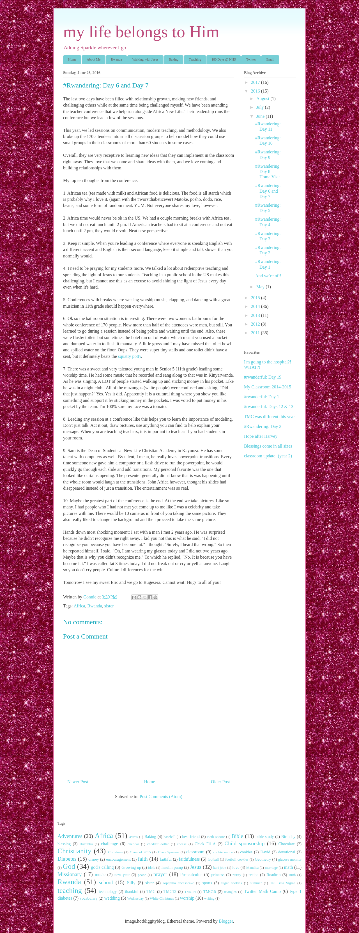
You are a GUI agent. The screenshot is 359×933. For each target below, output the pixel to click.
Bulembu (86, 844)
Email (270, 59)
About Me (93, 59)
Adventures (69, 836)
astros (133, 837)
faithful (166, 859)
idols (151, 868)
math (288, 867)
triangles (230, 892)
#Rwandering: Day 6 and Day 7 (268, 191)
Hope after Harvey (260, 436)
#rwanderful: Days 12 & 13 (268, 406)
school (106, 882)
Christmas (115, 852)
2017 (256, 82)
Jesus (195, 867)
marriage (271, 868)
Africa (79, 605)
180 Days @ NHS (223, 59)
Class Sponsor (168, 852)
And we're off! (268, 275)
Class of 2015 (140, 852)
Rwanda (116, 59)
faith (143, 859)
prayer (160, 874)
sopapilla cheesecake (178, 883)
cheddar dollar (158, 844)
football (213, 859)
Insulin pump (172, 867)
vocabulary (89, 898)
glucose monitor (290, 859)
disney (93, 859)
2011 (256, 332)
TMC (151, 891)
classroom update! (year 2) (268, 455)
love (235, 867)
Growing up (131, 867)
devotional (286, 852)
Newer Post (77, 781)
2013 (256, 315)
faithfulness (189, 859)
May (261, 286)
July (260, 107)
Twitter (251, 59)
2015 (256, 297)
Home (72, 59)
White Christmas (162, 898)
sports (207, 883)
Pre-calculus (191, 874)
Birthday (288, 836)
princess (217, 874)
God (69, 866)
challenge (109, 843)
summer (256, 883)
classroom (195, 851)
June (261, 116)
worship (187, 898)
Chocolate (287, 844)
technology (108, 891)
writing (209, 898)
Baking (174, 59)
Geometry (263, 859)
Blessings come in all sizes (268, 446)
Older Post (220, 781)
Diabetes (66, 859)
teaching (69, 890)
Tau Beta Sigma (282, 883)
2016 (256, 91)
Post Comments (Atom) (161, 796)
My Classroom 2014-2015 (267, 386)
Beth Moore (216, 837)
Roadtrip (273, 874)
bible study (265, 836)
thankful (131, 891)
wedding (112, 898)
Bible (237, 836)
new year (122, 874)
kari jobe (219, 868)
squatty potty (129, 356)
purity (237, 875)
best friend (191, 836)
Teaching (195, 59)
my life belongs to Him (141, 31)
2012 (256, 324)
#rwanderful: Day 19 (262, 377)
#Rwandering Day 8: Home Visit (267, 171)
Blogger (226, 921)
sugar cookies (231, 883)
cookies (246, 852)
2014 (256, 306)
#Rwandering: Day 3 (262, 426)
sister (109, 605)
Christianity (74, 851)
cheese (182, 844)
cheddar (133, 844)
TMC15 (209, 891)
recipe (253, 874)
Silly (131, 882)
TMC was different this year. (270, 416)
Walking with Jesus (145, 59)
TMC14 (190, 892)
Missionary (69, 874)
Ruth (292, 875)
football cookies (236, 859)
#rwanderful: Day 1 (261, 396)
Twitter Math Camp (262, 891)
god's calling (102, 867)
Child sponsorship (244, 843)
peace (142, 875)
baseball (169, 837)
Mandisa (252, 868)
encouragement (118, 859)
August (263, 98)
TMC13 (170, 891)
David (265, 852)
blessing (64, 844)
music (100, 874)
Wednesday (135, 898)
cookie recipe (223, 852)
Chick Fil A (205, 844)
